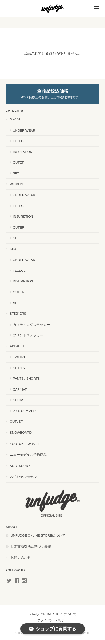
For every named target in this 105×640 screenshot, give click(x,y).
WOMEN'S (17, 184)
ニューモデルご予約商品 (28, 454)
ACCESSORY (20, 465)
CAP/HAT (20, 389)
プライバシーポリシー (52, 620)
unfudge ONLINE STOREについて (38, 535)
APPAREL (17, 346)
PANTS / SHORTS (26, 378)
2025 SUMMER (24, 411)
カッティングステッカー (31, 324)
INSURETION (23, 216)
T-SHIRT (19, 357)
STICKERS (18, 313)
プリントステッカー (28, 335)
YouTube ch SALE (25, 443)
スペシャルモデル (23, 476)
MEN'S (15, 119)
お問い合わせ (21, 557)
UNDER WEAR (24, 130)
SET (16, 173)
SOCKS (18, 400)
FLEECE (19, 141)
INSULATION (22, 152)
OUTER (18, 162)
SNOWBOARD (21, 432)
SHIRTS (19, 368)
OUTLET (16, 421)
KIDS (13, 249)
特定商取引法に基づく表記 (31, 546)
